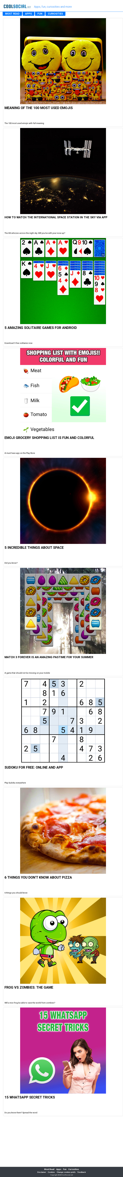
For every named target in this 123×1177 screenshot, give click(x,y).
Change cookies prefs (66, 1172)
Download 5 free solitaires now (18, 343)
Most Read (49, 1169)
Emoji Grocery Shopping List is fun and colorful (49, 438)
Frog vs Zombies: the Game (29, 987)
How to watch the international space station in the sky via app (56, 217)
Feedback (81, 1172)
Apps (58, 1169)
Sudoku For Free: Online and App (34, 767)
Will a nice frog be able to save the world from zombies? (30, 1003)
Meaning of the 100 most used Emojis (39, 108)
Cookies (51, 1172)
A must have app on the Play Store (20, 453)
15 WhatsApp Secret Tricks (30, 1097)
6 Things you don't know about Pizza (38, 877)
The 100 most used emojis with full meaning (24, 123)
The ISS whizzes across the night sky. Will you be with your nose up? (35, 233)
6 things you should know (16, 893)
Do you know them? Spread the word (21, 1112)
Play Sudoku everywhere (15, 783)
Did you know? (11, 563)
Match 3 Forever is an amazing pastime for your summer (49, 657)
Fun (64, 1169)
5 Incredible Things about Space (34, 547)
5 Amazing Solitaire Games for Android (41, 328)
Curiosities (73, 1169)
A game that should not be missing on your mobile (27, 673)
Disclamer (41, 1172)
